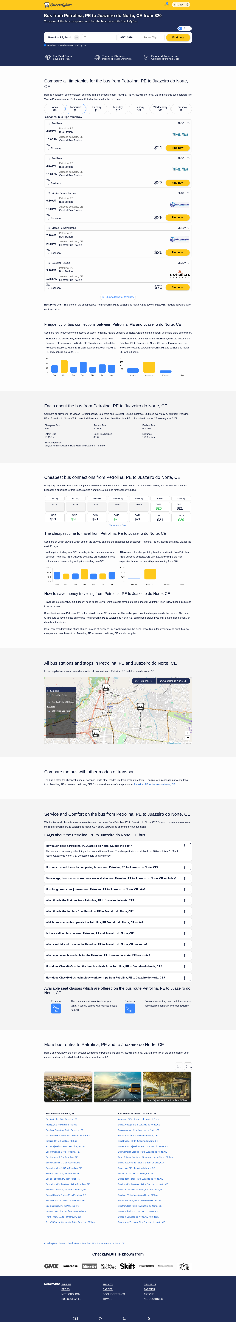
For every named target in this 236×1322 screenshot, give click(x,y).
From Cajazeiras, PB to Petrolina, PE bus (65, 1146)
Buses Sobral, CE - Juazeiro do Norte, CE (138, 1211)
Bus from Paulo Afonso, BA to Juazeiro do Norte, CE (143, 1184)
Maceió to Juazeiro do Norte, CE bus (135, 1173)
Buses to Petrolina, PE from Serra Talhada (66, 1211)
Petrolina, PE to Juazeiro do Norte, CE (154, 784)
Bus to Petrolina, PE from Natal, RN (63, 1179)
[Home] (58, 4)
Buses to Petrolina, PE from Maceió (63, 1173)
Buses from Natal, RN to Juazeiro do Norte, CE (140, 1179)
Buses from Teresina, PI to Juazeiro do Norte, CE (141, 1222)
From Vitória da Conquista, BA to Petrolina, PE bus (70, 1222)
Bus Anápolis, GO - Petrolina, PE (61, 1119)
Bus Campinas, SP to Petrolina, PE (63, 1152)
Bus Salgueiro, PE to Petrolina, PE (62, 1206)
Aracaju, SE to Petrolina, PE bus (61, 1124)
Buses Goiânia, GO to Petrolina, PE (63, 1162)
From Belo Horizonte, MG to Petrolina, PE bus (68, 1135)
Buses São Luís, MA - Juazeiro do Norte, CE (139, 1200)
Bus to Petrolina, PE (85, 1243)
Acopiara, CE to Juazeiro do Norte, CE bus (138, 1119)
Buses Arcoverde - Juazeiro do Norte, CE (138, 1135)
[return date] (153, 37)
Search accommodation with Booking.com (67, 45)
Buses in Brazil (66, 1243)
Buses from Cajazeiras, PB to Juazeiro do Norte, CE (143, 1146)
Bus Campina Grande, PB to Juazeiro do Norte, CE (142, 1152)
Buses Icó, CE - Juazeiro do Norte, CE (136, 1168)
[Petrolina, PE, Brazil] (63, 37)
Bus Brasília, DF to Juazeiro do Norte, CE (138, 1141)
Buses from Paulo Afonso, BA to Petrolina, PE (68, 1184)
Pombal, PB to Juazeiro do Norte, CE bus (138, 1195)
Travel (107, 1299)
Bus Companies (71, 1299)
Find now (177, 147)
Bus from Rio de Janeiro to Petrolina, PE (65, 1200)
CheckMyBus (50, 1243)
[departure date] (129, 37)
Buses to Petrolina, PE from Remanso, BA (66, 1190)
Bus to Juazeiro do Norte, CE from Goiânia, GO (141, 1162)
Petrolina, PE (143, 680)
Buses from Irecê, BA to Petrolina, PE (64, 1168)
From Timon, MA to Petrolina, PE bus (63, 1217)
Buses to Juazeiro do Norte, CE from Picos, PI (140, 1190)
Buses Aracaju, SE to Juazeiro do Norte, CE (139, 1124)
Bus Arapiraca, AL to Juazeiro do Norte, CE (138, 1130)
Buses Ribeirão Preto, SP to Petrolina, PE (66, 1195)
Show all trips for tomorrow (118, 297)
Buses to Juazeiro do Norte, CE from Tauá (138, 1217)
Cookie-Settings (114, 1294)
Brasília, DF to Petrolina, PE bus (61, 1141)
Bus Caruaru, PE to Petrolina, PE (62, 1157)
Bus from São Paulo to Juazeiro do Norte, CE (140, 1206)
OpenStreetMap (174, 743)
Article (149, 1294)
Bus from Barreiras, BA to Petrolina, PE (64, 1130)
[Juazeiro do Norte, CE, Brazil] (99, 37)
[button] (95, 733)
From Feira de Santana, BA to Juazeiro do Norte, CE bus (145, 1157)
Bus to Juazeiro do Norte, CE (110, 1243)
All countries (153, 1299)
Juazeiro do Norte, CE (173, 680)
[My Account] (165, 5)
